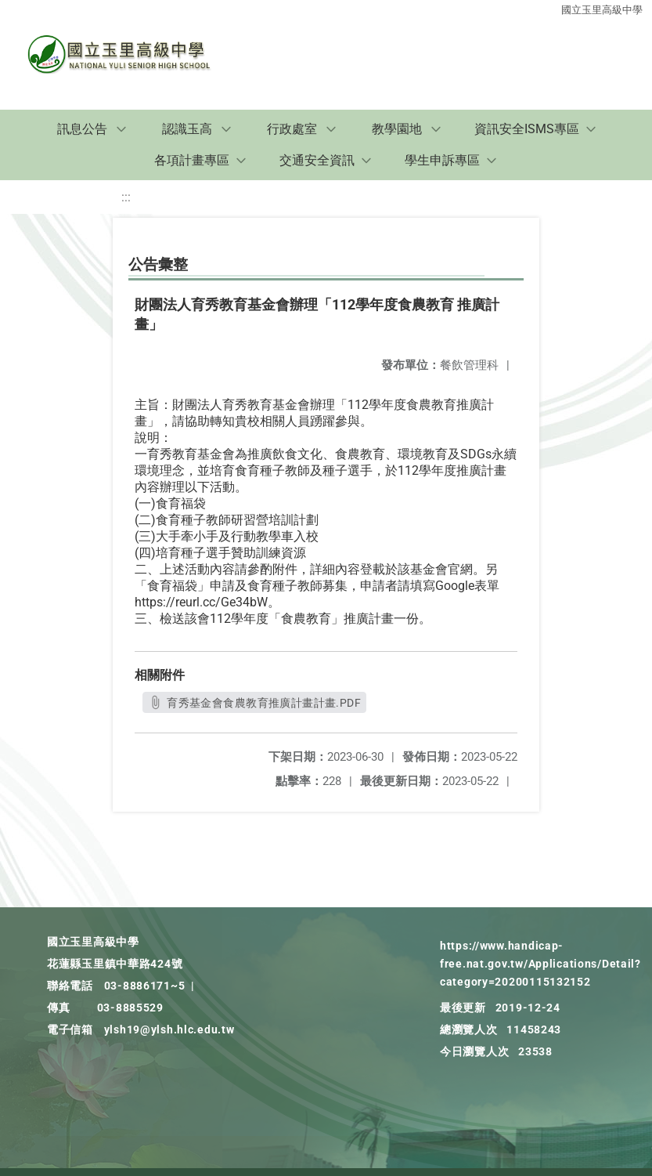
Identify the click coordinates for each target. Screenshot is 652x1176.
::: (126, 197)
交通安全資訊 (317, 160)
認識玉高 (187, 128)
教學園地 (397, 128)
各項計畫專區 (191, 160)
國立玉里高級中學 (602, 10)
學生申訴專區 (442, 160)
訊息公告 (82, 128)
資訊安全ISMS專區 (526, 128)
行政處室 (292, 128)
